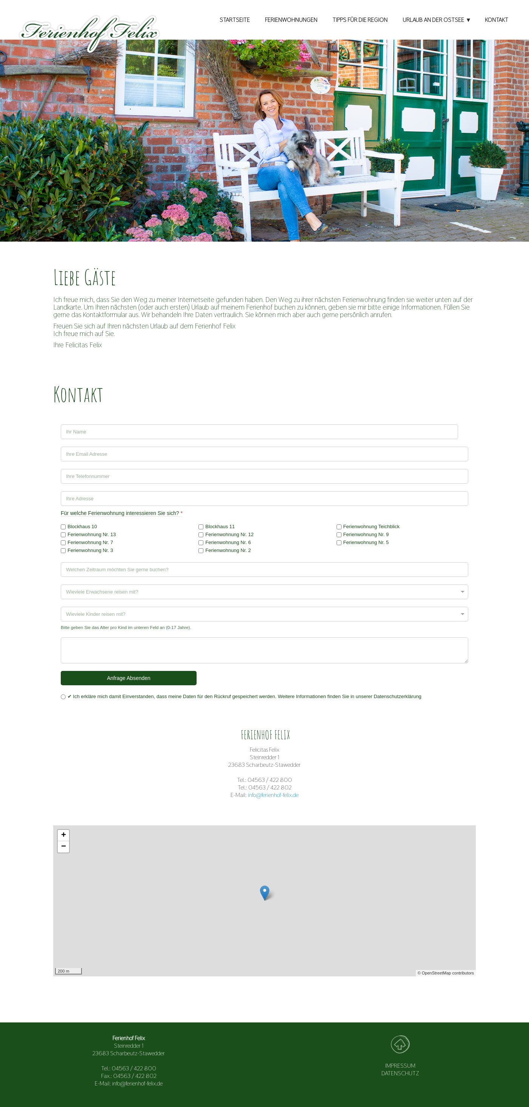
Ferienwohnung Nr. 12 (229, 534)
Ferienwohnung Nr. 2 (228, 550)
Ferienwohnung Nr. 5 (366, 542)
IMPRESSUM (400, 1066)
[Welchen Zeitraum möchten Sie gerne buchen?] (264, 569)
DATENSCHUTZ (400, 1073)
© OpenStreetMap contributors (446, 973)
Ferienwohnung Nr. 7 (90, 542)
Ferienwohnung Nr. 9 (366, 534)
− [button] (63, 847)
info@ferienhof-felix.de (273, 795)
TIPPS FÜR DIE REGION (360, 20)
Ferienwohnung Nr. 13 (92, 534)
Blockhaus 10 (82, 526)
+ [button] (63, 835)
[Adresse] (264, 498)
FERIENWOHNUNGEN (291, 20)
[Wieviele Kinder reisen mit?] (264, 614)
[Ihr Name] (259, 431)
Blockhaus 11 (220, 526)
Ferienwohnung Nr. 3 (90, 550)
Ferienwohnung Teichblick (371, 526)
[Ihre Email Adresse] (264, 454)
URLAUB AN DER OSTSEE (433, 20)
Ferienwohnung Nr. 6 (228, 542)
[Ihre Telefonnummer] (264, 476)
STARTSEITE (235, 20)
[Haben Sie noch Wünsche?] (264, 650)
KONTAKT (496, 20)
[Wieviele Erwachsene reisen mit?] (264, 591)
